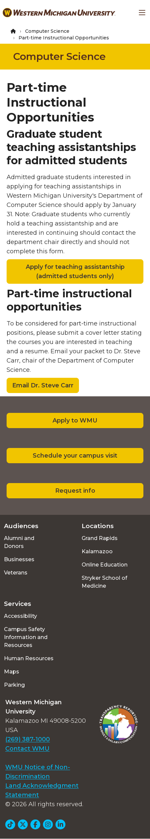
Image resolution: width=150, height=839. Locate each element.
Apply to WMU (75, 420)
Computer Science (47, 31)
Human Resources (29, 658)
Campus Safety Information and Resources (26, 637)
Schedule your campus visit (75, 455)
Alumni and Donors (19, 542)
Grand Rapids (100, 538)
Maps (11, 671)
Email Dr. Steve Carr (42, 385)
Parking (14, 685)
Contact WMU (27, 748)
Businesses (19, 559)
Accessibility (20, 616)
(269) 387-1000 (27, 739)
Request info (75, 490)
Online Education (105, 565)
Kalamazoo (97, 551)
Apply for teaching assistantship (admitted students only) (75, 271)
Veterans (15, 572)
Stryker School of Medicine (104, 582)
